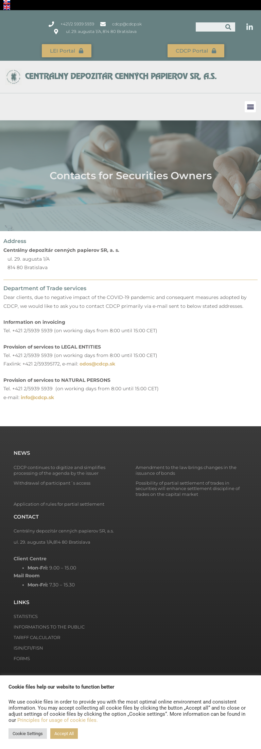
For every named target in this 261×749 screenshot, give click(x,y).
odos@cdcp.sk (97, 364)
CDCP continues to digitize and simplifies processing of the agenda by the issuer (59, 470)
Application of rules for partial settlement (59, 504)
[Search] (228, 27)
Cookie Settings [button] (28, 733)
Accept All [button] (64, 733)
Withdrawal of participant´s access (52, 483)
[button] (250, 106)
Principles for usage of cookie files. (57, 720)
